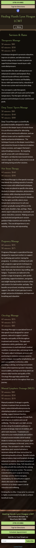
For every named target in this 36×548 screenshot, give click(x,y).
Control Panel (18, 547)
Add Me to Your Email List (18, 537)
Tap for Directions (18, 7)
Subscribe (30, 541)
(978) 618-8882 (18, 2)
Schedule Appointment (18, 532)
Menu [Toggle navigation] (18, 27)
